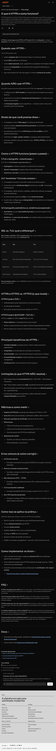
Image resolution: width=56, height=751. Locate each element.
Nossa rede (5, 710)
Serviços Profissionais (8, 733)
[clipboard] (2, 28)
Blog (29, 707)
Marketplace (31, 714)
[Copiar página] (6, 6)
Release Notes (32, 731)
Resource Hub (32, 710)
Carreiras (4, 712)
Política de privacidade (8, 716)
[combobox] (4, 745)
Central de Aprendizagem (35, 712)
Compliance (5, 714)
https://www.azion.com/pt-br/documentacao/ (22, 574)
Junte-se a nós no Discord (9, 665)
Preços (3, 728)
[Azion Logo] (5, 2)
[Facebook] (12, 28)
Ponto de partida (6, 726)
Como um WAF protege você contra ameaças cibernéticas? (18, 653)
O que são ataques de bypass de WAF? (12, 655)
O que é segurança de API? (9, 658)
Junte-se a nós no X (7, 670)
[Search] (49, 2)
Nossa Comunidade (34, 728)
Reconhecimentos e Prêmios (36, 718)
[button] (28, 34)
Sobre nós (4, 707)
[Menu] (53, 2)
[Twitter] (6, 28)
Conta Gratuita (6, 724)
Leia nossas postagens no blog (10, 667)
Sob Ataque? (31, 716)
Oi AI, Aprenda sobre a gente (9, 718)
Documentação (32, 724)
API (29, 726)
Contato (4, 731)
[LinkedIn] (9, 28)
